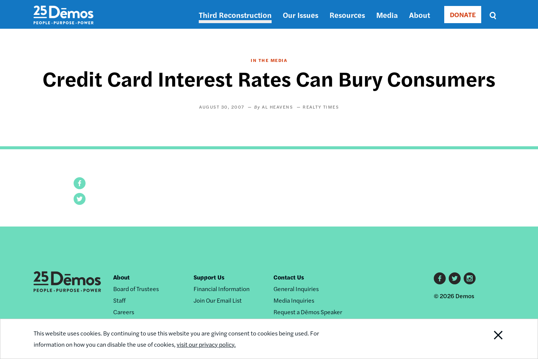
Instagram (470, 278)
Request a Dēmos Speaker (307, 312)
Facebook (440, 278)
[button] (80, 183)
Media (387, 14)
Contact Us (288, 277)
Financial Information (222, 288)
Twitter (455, 278)
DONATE (463, 14)
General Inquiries (296, 288)
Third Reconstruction (235, 14)
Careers (123, 312)
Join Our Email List (218, 300)
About (419, 14)
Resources (347, 14)
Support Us (209, 277)
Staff (119, 300)
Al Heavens (277, 106)
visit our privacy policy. (206, 344)
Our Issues (300, 14)
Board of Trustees (136, 288)
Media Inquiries (293, 300)
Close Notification (489, 339)
